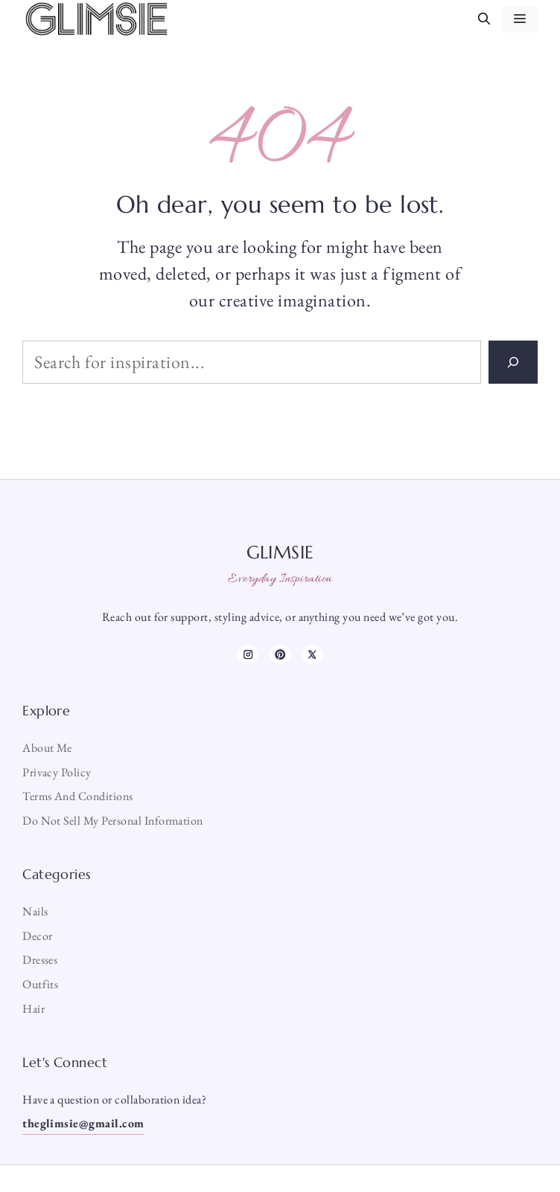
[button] (484, 19)
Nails (35, 911)
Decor (37, 936)
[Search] (513, 362)
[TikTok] (280, 655)
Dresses (39, 959)
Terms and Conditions (77, 796)
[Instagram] (248, 655)
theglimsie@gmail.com (83, 1123)
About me (47, 748)
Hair (33, 1009)
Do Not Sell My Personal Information (112, 820)
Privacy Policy (57, 772)
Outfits (40, 984)
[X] (312, 655)
